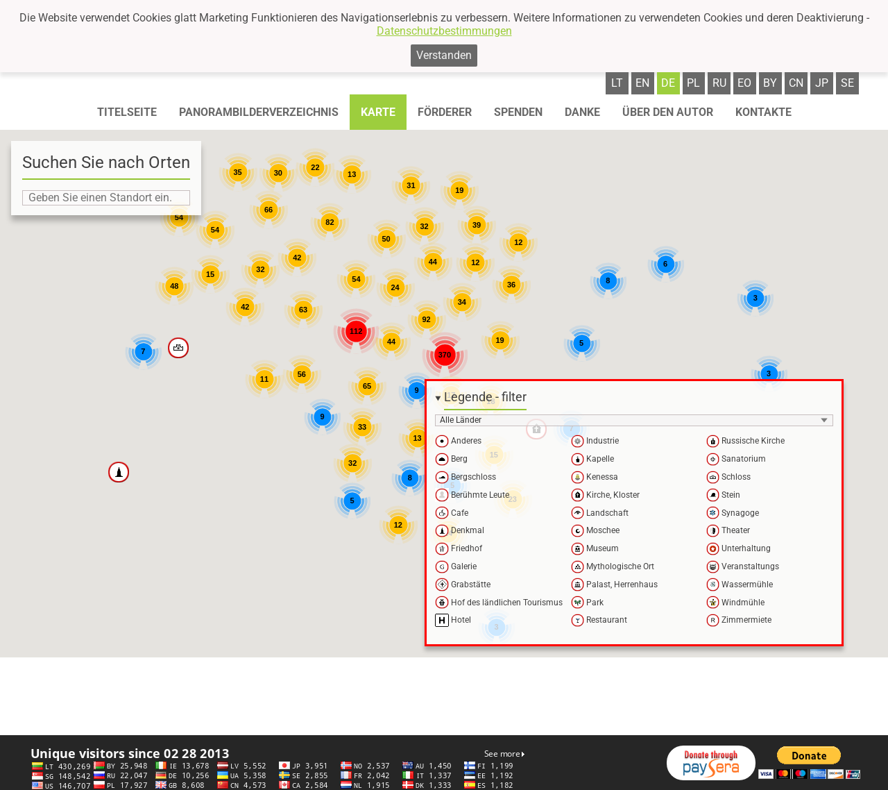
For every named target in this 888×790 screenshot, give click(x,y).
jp (821, 83)
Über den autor (667, 112)
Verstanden (444, 55)
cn (796, 83)
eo (744, 83)
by (770, 83)
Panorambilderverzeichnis (259, 112)
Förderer (445, 112)
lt (617, 83)
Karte (378, 112)
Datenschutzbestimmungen (444, 30)
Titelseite (127, 112)
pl (693, 83)
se (847, 83)
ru (719, 83)
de (668, 83)
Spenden (518, 112)
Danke (582, 112)
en (642, 83)
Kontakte (763, 112)
